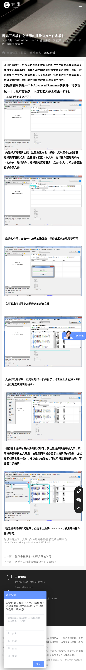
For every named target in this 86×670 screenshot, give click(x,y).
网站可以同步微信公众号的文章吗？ (35, 561)
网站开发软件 (15, 44)
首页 (24, 52)
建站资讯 (35, 52)
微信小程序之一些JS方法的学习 (33, 556)
